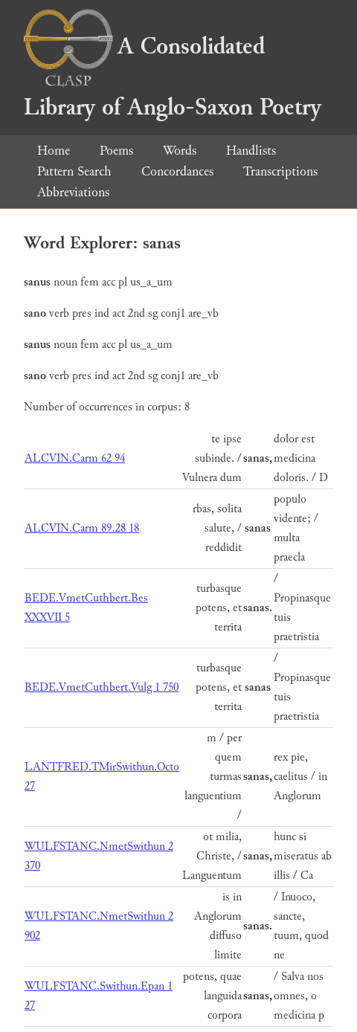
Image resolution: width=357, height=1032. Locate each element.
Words (179, 150)
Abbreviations (73, 192)
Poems (116, 150)
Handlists (251, 150)
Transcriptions (280, 171)
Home (53, 150)
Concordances (177, 171)
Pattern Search (74, 171)
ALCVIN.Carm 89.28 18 (82, 528)
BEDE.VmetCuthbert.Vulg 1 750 (101, 687)
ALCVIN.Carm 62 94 (75, 458)
